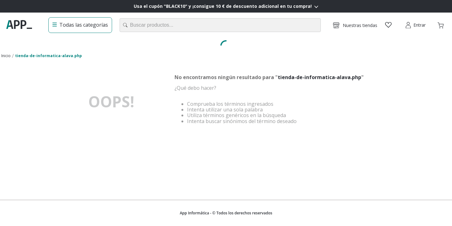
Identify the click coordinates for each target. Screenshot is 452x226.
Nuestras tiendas (360, 25)
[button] (355, 25)
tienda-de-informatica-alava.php (48, 55)
